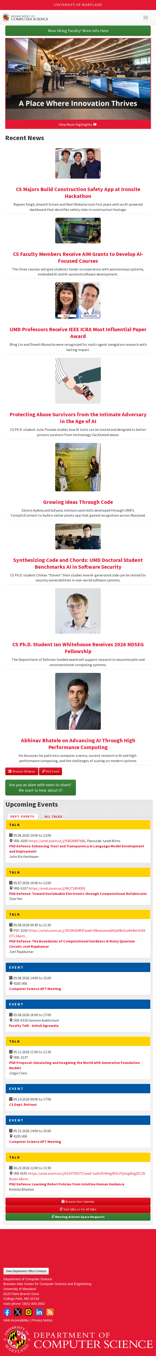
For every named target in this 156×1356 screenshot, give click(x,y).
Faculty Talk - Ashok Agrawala (34, 1025)
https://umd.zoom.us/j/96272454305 (57, 888)
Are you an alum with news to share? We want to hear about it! (40, 787)
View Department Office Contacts (26, 1271)
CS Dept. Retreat (23, 1104)
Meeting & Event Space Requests (78, 1217)
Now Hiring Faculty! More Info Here (78, 30)
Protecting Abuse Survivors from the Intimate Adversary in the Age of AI (78, 418)
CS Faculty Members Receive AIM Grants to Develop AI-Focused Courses (78, 257)
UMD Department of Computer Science (63, 17)
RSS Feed (50, 771)
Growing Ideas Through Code (78, 501)
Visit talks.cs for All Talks (78, 1209)
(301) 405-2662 (33, 1303)
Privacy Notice (41, 1320)
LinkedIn (39, 1312)
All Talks (53, 816)
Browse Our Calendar (78, 1201)
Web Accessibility (16, 1320)
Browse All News (21, 771)
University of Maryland (78, 5)
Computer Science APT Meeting (35, 988)
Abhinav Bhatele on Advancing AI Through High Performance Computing (78, 744)
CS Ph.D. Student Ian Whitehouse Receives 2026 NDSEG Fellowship (78, 648)
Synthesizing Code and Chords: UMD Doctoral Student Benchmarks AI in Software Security (78, 563)
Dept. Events (24, 816)
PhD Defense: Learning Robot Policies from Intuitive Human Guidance (66, 1184)
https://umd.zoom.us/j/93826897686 (57, 840)
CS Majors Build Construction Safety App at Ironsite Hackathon (78, 192)
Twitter (17, 1312)
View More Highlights (78, 124)
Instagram (28, 1312)
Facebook (7, 1312)
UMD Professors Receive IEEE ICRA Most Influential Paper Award (78, 333)
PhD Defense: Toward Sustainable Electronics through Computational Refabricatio (78, 893)
